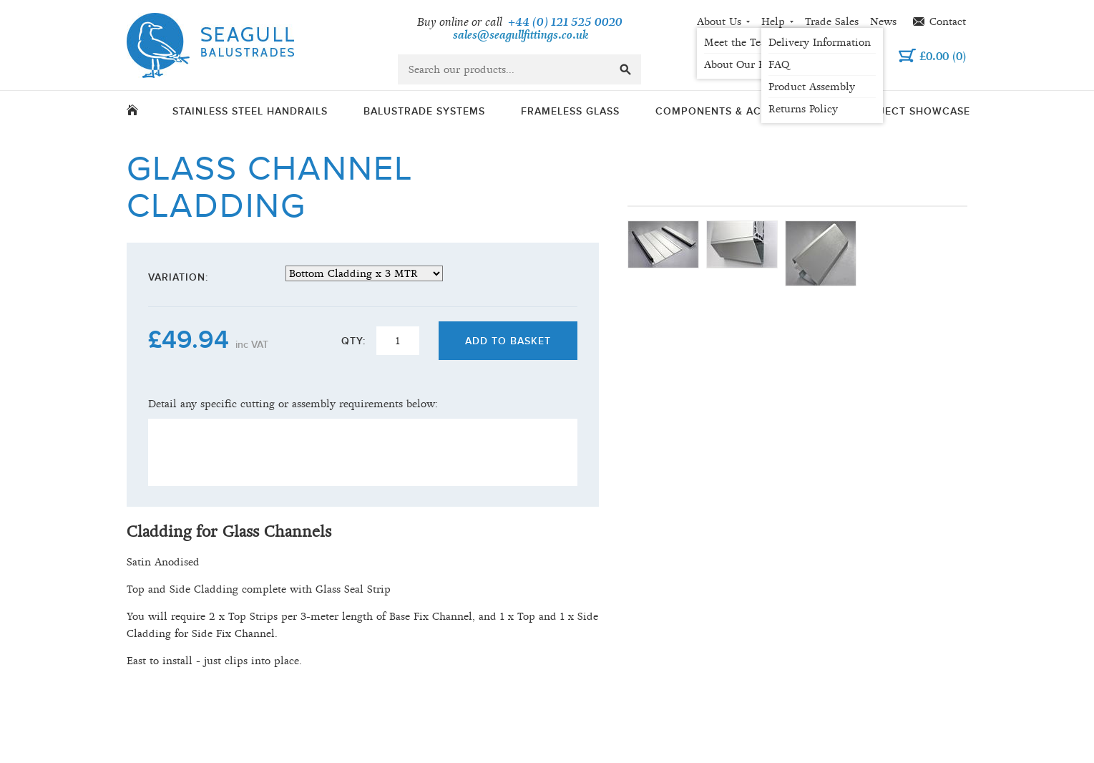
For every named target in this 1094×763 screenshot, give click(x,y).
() (942, 56)
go (625, 69)
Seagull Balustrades (210, 45)
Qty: (353, 341)
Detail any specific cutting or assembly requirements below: (293, 403)
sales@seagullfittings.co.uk (521, 35)
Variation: (178, 277)
